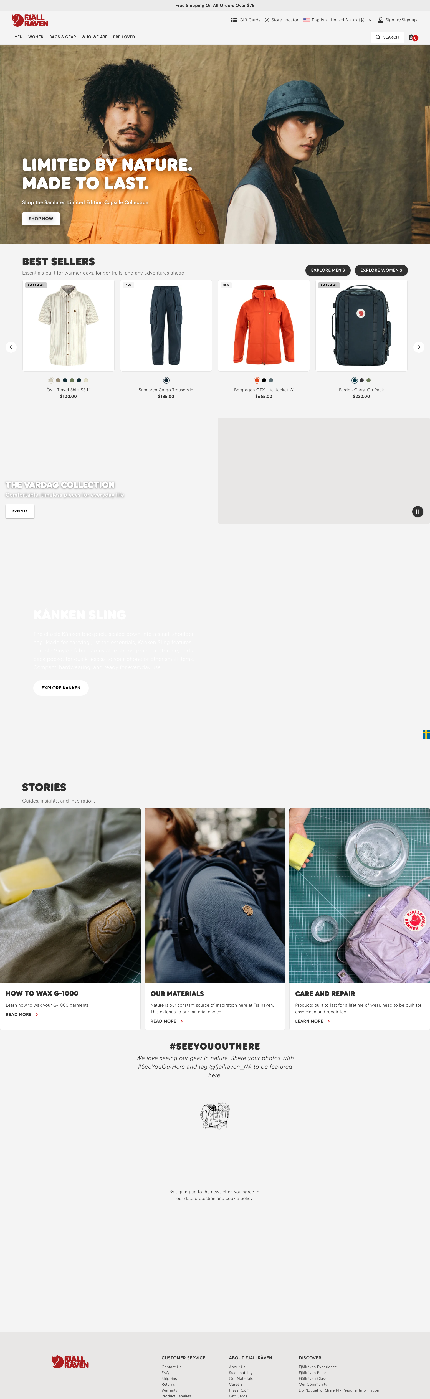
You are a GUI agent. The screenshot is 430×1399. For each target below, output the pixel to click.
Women (36, 37)
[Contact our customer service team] (171, 1367)
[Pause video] (417, 511)
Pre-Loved (124, 37)
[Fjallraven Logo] (70, 1361)
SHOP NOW (41, 218)
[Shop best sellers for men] (243, 511)
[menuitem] (18, 37)
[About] (237, 1367)
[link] (68, 342)
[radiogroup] (68, 380)
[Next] (419, 347)
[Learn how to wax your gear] (22, 1014)
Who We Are (95, 37)
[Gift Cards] (246, 20)
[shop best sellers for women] (287, 511)
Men (18, 37)
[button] (412, 37)
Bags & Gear (62, 37)
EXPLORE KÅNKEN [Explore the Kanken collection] (61, 687)
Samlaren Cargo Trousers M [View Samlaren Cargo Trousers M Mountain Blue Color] (166, 389)
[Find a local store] (282, 20)
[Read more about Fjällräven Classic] (314, 1379)
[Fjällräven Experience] (318, 1367)
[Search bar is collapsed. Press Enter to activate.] (388, 37)
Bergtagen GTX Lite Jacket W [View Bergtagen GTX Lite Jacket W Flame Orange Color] (264, 389)
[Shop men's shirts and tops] (20, 511)
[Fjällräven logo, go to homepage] (30, 20)
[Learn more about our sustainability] (241, 1373)
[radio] (51, 380)
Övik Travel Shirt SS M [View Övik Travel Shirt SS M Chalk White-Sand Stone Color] (69, 389)
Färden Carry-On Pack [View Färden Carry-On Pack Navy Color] (361, 389)
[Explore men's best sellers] (328, 270)
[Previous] (11, 347)
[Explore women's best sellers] (381, 270)
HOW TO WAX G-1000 (42, 993)
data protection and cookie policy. (219, 1198)
